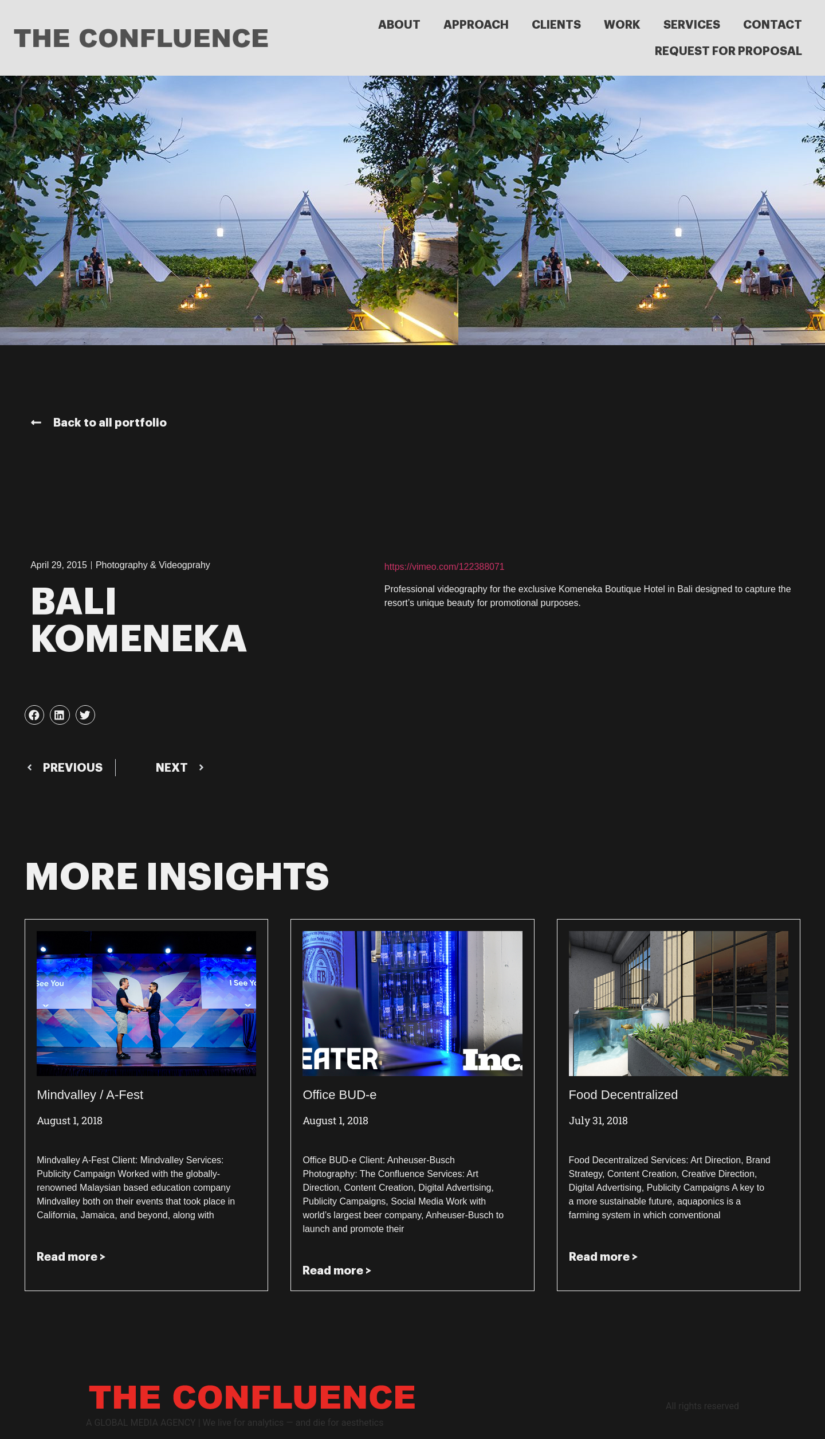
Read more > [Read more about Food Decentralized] (603, 1256)
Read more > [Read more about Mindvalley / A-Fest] (71, 1256)
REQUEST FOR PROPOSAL (728, 51)
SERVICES (691, 24)
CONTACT (772, 24)
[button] (34, 715)
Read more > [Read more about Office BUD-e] (336, 1270)
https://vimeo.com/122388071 (444, 567)
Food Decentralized (623, 1095)
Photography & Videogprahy (153, 565)
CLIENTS (556, 24)
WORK (622, 24)
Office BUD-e (339, 1095)
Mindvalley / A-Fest (90, 1095)
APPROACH (476, 24)
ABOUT (399, 24)
